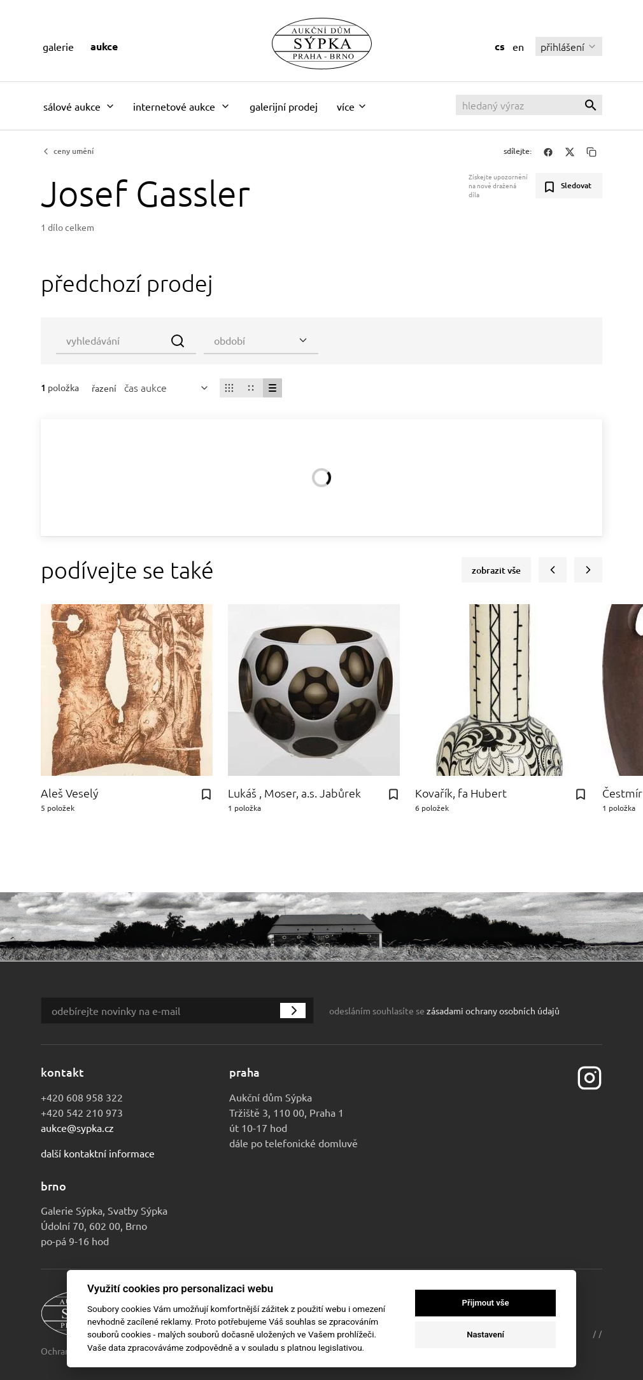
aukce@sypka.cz (77, 1127)
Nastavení (485, 1334)
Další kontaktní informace (98, 1153)
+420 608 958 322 (82, 1097)
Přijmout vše (485, 1303)
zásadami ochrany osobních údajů (493, 1010)
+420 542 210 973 (82, 1112)
